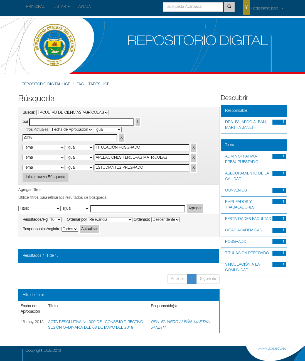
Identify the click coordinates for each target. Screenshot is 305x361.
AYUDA (84, 7)
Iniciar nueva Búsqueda (45, 177)
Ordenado (142, 220)
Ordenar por (77, 220)
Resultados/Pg (35, 220)
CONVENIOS (236, 191)
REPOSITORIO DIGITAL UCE (46, 84)
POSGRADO (235, 242)
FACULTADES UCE (93, 84)
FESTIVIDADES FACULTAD (248, 219)
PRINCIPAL (35, 7)
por (25, 122)
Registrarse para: (263, 7)
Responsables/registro (41, 229)
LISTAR (61, 7)
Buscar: (29, 113)
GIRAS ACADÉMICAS (243, 230)
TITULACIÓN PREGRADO (247, 253)
